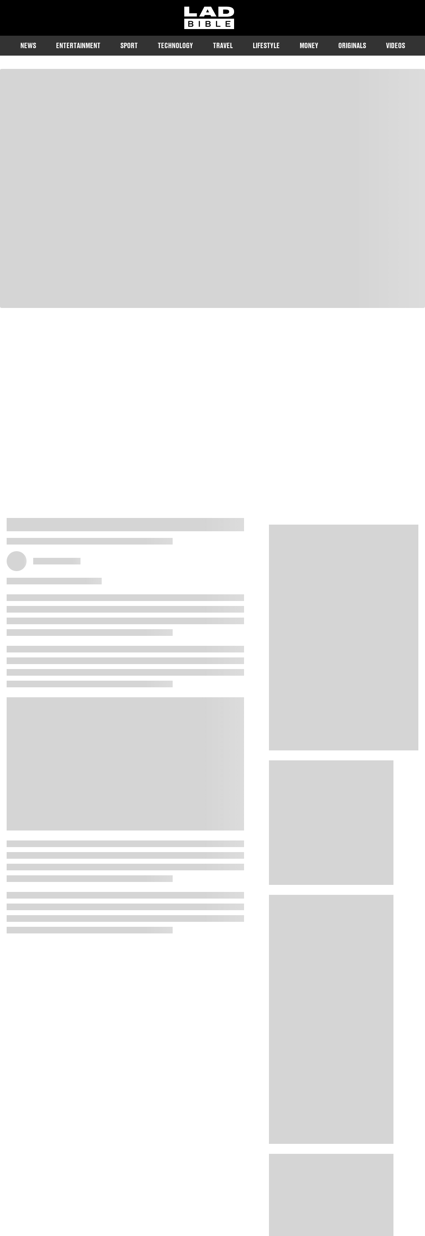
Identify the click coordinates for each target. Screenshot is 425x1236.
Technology (175, 45)
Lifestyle (266, 45)
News (28, 45)
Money (309, 45)
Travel (223, 45)
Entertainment (78, 45)
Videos (395, 45)
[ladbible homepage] (209, 18)
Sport (129, 45)
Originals (352, 45)
